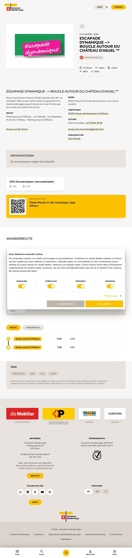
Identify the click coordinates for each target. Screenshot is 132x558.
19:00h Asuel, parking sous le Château (88, 113)
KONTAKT (35, 476)
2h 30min (86, 68)
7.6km (100, 68)
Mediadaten (66, 539)
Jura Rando (74, 138)
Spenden (118, 7)
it (106, 491)
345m (84, 71)
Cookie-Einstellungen (19, 534)
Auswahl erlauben (65, 304)
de (88, 491)
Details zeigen (111, 296)
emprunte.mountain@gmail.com (86, 129)
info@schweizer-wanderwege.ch (35, 454)
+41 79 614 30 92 (94, 123)
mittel (112, 68)
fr (97, 491)
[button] (39, 46)
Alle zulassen (104, 304)
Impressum (39, 534)
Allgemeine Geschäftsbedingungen (64, 534)
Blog (35, 502)
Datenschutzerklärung (95, 534)
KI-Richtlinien (116, 534)
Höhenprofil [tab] (33, 327)
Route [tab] (13, 327)
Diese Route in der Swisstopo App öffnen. (52, 204)
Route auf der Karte (17, 129)
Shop (99, 7)
